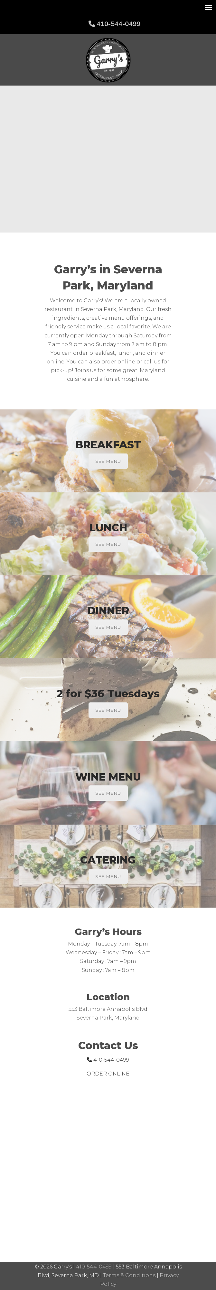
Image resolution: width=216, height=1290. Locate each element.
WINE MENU (108, 777)
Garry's (108, 60)
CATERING (108, 860)
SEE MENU (108, 461)
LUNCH (108, 527)
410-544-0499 (114, 24)
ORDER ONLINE (108, 1074)
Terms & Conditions (129, 1275)
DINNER (108, 610)
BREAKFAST (108, 444)
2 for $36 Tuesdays (108, 693)
